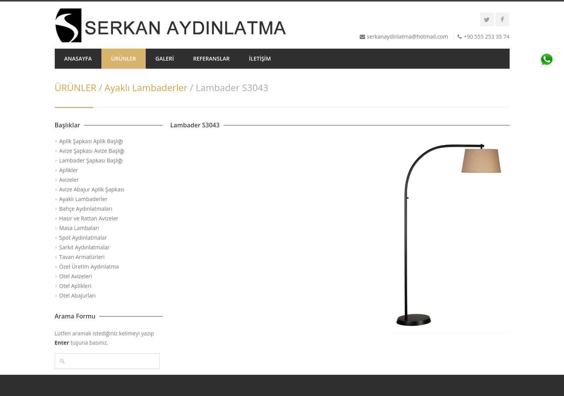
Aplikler (68, 170)
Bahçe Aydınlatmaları (86, 208)
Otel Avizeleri (75, 276)
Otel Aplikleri (75, 285)
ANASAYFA (78, 58)
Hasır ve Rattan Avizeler (88, 218)
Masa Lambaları (79, 228)
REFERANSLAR (211, 58)
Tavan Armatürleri (82, 257)
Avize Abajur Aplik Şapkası (92, 189)
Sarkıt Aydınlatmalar (84, 247)
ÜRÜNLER (123, 58)
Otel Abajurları (77, 295)
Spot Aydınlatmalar (83, 237)
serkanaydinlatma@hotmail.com (407, 36)
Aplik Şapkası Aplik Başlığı (91, 141)
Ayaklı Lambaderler (145, 87)
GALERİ (164, 58)
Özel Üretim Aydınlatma (89, 266)
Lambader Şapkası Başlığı (91, 160)
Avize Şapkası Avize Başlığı (92, 150)
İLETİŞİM (260, 58)
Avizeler (69, 179)
